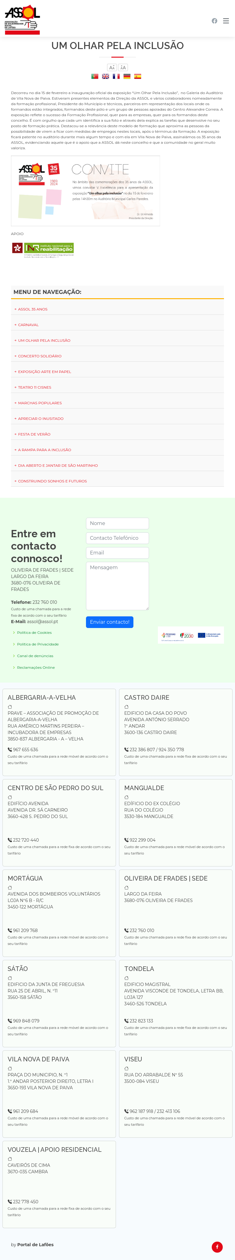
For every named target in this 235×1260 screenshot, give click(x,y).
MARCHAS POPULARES (37, 403)
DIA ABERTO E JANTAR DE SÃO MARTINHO (55, 465)
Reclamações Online (36, 667)
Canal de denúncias (35, 656)
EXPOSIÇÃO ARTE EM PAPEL (42, 371)
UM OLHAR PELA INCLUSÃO (41, 340)
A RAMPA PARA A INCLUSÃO (42, 449)
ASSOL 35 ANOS (30, 309)
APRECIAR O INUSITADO (38, 418)
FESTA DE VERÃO (31, 434)
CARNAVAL (26, 324)
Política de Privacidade (38, 644)
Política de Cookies (34, 632)
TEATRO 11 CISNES (32, 387)
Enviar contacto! (109, 622)
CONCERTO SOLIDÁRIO (37, 356)
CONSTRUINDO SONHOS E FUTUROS (50, 481)
